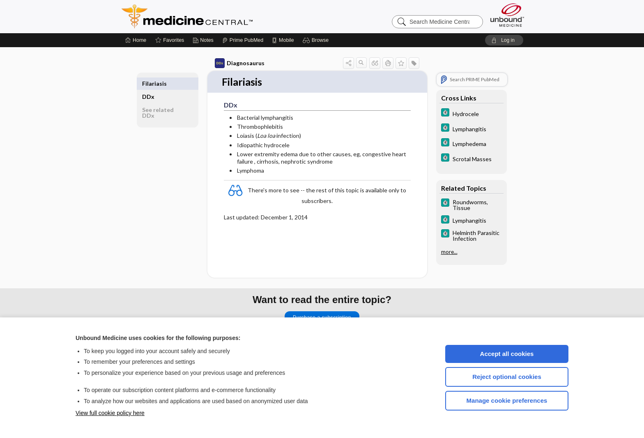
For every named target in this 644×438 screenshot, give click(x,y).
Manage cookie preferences (507, 400)
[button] (317, 40)
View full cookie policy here (110, 413)
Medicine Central (223, 16)
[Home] (135, 40)
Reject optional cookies (506, 376)
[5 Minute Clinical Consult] (471, 113)
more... (449, 252)
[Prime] (242, 40)
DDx (148, 83)
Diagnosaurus (239, 63)
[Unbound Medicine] (507, 15)
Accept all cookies (507, 353)
